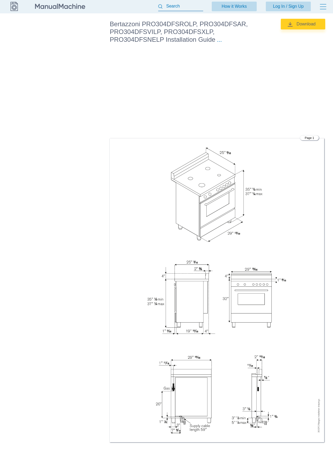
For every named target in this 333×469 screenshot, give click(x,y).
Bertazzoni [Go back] (14, 24)
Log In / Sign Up (288, 6)
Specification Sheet (75, 82)
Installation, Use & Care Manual (74, 67)
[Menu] (323, 6)
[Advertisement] (217, 91)
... (219, 39)
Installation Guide (73, 40)
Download (306, 24)
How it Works (234, 6)
